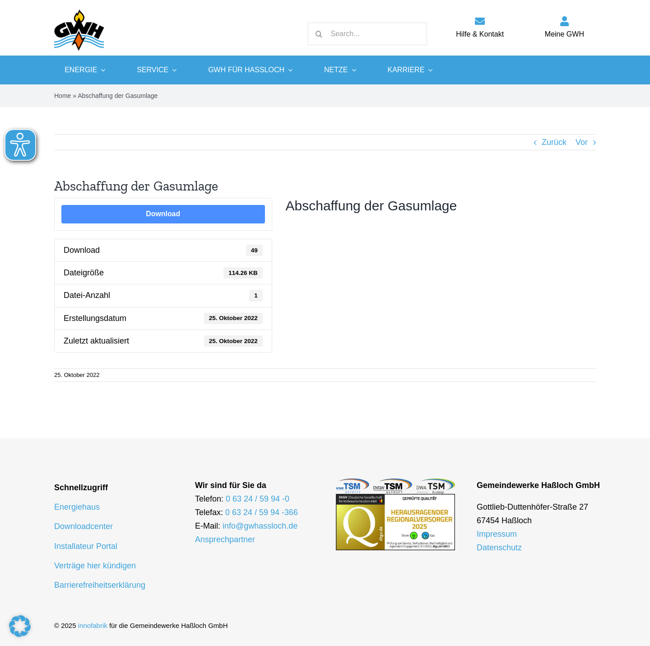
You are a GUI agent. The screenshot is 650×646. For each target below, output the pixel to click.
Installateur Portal (85, 546)
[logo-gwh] (79, 9)
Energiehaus (77, 507)
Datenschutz (499, 547)
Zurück (554, 142)
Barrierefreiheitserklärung (99, 585)
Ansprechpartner (225, 539)
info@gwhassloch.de (260, 525)
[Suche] (319, 34)
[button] (20, 626)
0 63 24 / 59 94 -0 (257, 498)
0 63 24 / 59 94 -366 (261, 512)
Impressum (497, 534)
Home (62, 95)
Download (163, 214)
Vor (582, 142)
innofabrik (92, 625)
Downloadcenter (83, 526)
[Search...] (367, 34)
